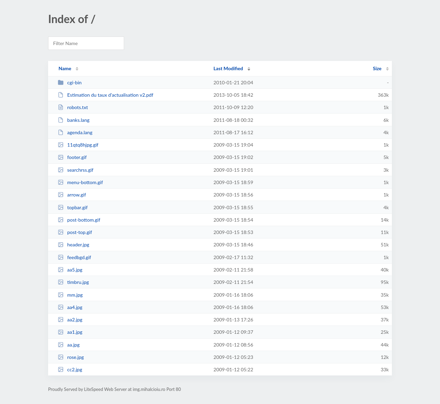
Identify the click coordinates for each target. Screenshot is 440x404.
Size (377, 68)
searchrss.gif (76, 170)
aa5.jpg (70, 270)
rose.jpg (71, 357)
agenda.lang (75, 132)
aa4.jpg (70, 307)
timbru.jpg (73, 282)
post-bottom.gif (79, 220)
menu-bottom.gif (80, 182)
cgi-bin (69, 82)
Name (64, 68)
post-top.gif (75, 232)
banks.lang (73, 120)
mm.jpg (70, 295)
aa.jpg (68, 345)
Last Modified (228, 68)
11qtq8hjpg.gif (78, 145)
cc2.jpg (70, 369)
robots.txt (73, 107)
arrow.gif (72, 195)
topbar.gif (73, 207)
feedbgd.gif (74, 257)
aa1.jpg (70, 332)
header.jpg (73, 244)
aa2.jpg (70, 319)
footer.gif (72, 157)
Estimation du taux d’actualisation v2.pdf (105, 95)
